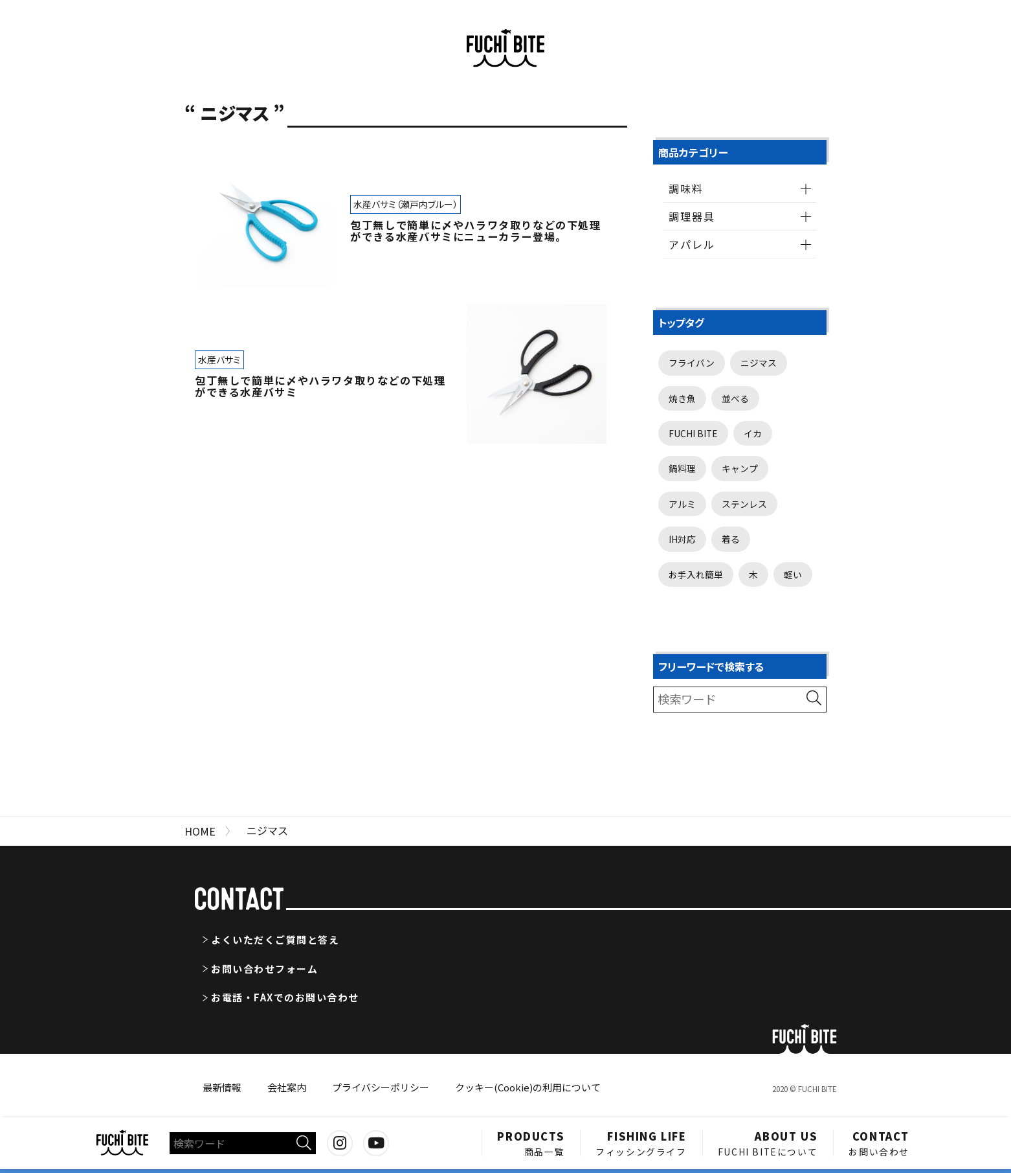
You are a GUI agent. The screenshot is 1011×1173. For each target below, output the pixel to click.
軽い (793, 574)
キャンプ (740, 468)
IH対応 (682, 538)
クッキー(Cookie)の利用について (528, 1087)
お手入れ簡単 (696, 574)
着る (731, 538)
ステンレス (744, 503)
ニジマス (758, 362)
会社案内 (286, 1087)
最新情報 (222, 1087)
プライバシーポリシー (380, 1087)
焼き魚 (682, 398)
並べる (735, 398)
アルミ (682, 503)
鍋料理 (682, 468)
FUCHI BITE (693, 433)
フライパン (692, 362)
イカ (753, 433)
